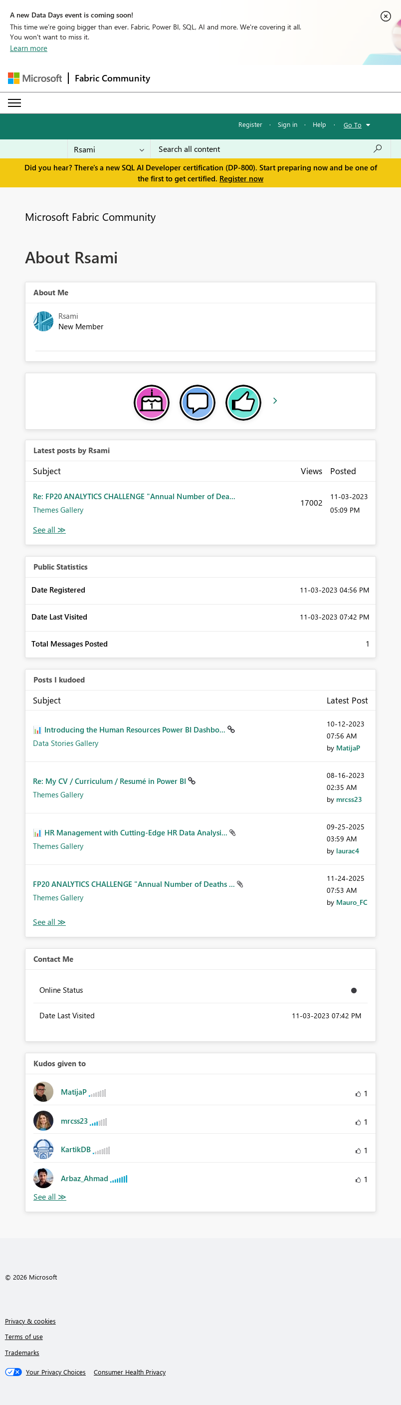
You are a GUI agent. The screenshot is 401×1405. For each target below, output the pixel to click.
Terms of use (24, 1336)
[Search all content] (270, 148)
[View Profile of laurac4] (347, 850)
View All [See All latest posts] (49, 530)
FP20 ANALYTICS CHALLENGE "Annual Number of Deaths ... (135, 884)
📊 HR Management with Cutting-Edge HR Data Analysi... (131, 832)
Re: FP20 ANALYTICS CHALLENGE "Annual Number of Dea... (134, 496)
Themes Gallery (58, 510)
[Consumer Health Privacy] (130, 1372)
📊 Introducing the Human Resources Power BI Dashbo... (130, 729)
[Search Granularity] (109, 148)
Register (250, 124)
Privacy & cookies (30, 1321)
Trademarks (22, 1352)
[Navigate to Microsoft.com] (35, 78)
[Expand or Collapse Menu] (14, 102)
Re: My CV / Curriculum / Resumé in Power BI (110, 781)
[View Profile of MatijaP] (348, 747)
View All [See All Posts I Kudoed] (49, 922)
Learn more (28, 48)
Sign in (287, 124)
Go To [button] (353, 124)
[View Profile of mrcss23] (349, 799)
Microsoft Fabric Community (90, 216)
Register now (241, 178)
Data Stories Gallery (65, 743)
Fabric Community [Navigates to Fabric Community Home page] (112, 78)
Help (319, 124)
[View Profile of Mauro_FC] (352, 902)
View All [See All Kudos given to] (49, 1197)
